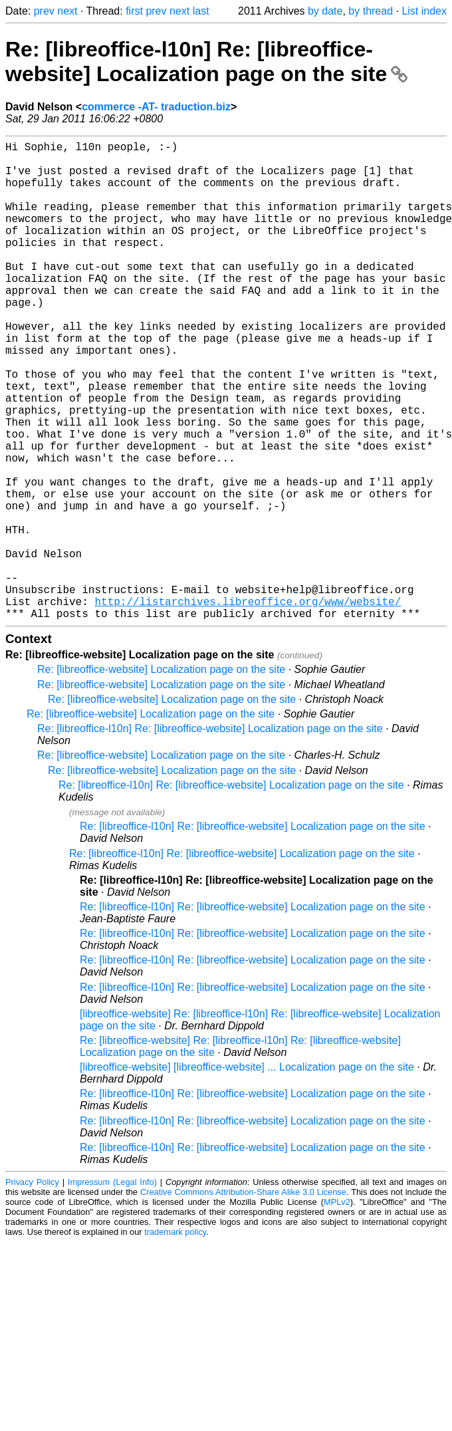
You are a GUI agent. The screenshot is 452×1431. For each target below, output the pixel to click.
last (201, 11)
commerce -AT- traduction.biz (156, 106)
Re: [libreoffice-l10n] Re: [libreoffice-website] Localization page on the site (206, 61)
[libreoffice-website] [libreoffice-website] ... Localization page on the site (247, 1173)
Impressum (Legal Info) (112, 1288)
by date (325, 11)
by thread (370, 11)
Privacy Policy (32, 1288)
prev (44, 11)
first (134, 11)
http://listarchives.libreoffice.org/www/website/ (247, 705)
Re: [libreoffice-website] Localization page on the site (161, 775)
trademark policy (175, 1338)
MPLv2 (337, 1308)
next (67, 11)
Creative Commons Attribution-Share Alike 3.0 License (243, 1298)
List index (424, 11)
